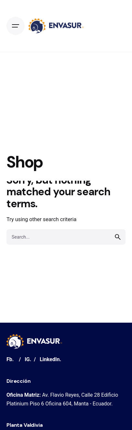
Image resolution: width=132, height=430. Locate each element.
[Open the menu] (15, 26)
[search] (118, 237)
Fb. (10, 359)
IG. (28, 359)
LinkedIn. (50, 359)
